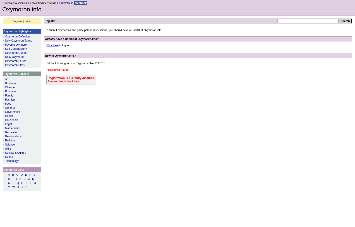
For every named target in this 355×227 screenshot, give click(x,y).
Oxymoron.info (21, 9)
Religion (10, 140)
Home (6, 212)
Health (9, 116)
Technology (12, 161)
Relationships (13, 136)
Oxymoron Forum (15, 61)
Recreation (11, 132)
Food (8, 103)
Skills (8, 148)
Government (12, 112)
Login (28, 21)
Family (9, 95)
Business (10, 83)
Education (11, 91)
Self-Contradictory (16, 48)
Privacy (60, 212)
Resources (33, 212)
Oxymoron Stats (15, 65)
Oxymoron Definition (17, 36)
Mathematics (13, 128)
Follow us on (73, 2)
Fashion (10, 99)
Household (11, 120)
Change (10, 87)
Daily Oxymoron (14, 57)
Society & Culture (15, 152)
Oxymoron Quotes (16, 52)
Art (6, 79)
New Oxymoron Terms (18, 40)
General (10, 107)
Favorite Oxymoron (16, 44)
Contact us (47, 212)
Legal (8, 124)
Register (17, 21)
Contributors (18, 212)
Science (10, 144)
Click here (52, 45)
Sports (9, 156)
